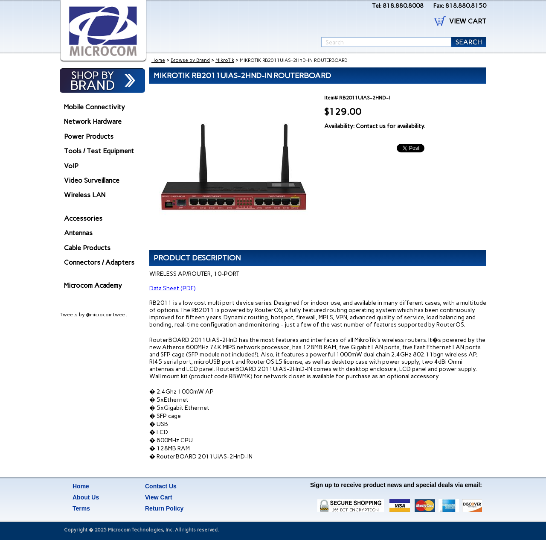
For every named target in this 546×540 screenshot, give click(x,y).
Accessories (83, 218)
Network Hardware (93, 121)
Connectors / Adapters (99, 262)
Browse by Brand (190, 60)
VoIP (71, 166)
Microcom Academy (93, 285)
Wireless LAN (84, 195)
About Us (86, 497)
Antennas (78, 233)
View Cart (158, 497)
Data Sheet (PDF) (172, 288)
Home (158, 60)
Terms (81, 508)
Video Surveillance (91, 180)
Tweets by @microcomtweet (93, 315)
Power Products (88, 136)
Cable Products (87, 248)
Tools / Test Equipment (99, 151)
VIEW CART (467, 21)
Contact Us (161, 486)
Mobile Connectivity (94, 107)
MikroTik (224, 60)
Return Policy (164, 508)
